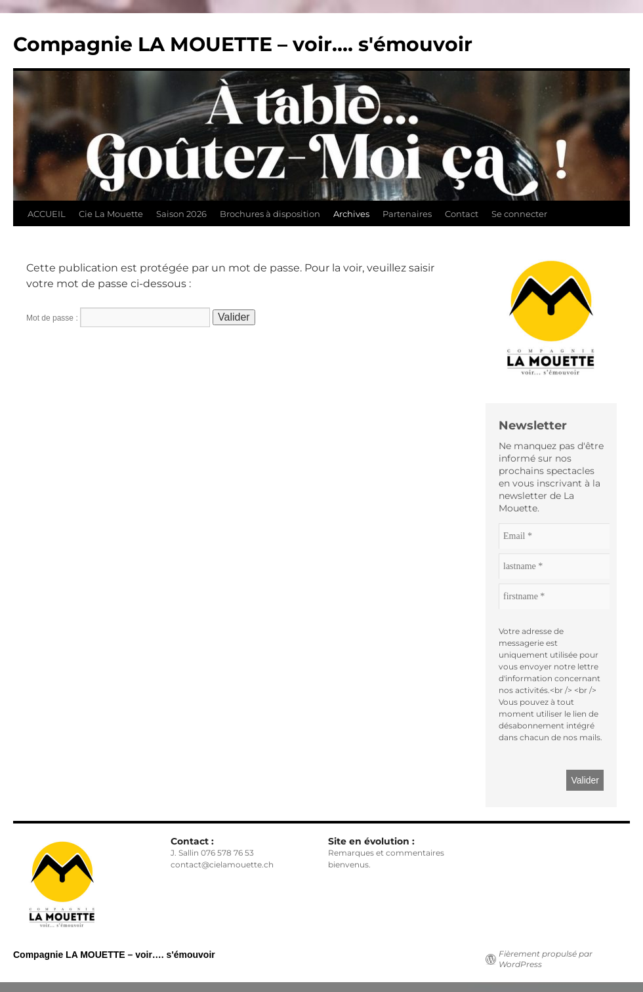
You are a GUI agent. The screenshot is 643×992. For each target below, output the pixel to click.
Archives (351, 213)
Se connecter (519, 213)
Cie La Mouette (111, 213)
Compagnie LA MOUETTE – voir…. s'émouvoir (242, 44)
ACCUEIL (47, 213)
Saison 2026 (181, 213)
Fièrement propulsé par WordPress (545, 959)
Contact (461, 213)
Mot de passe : (118, 318)
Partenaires (407, 213)
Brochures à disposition (270, 213)
